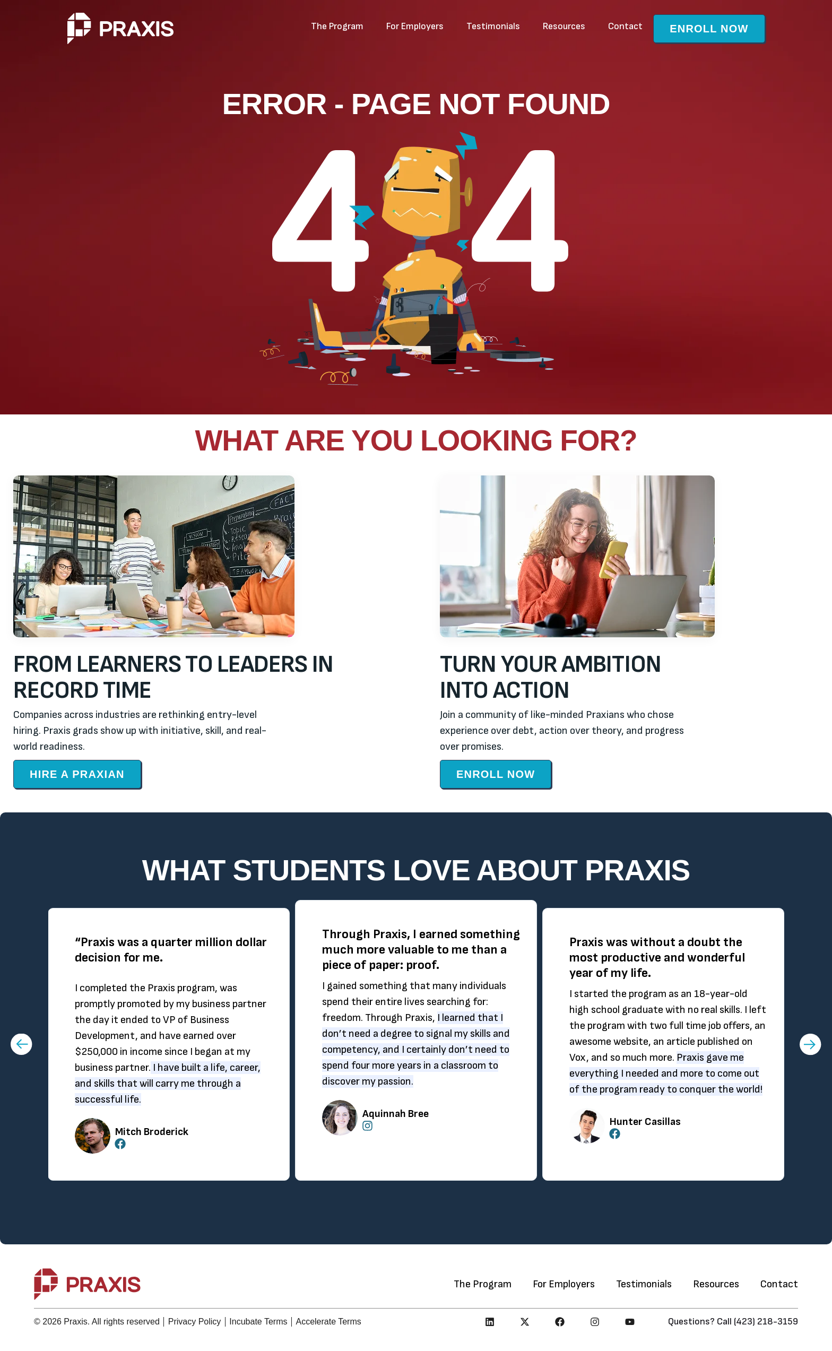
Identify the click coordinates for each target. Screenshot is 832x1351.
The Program (337, 26)
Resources (564, 26)
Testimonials (493, 26)
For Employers (415, 26)
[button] (21, 1044)
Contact (625, 26)
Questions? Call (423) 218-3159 (733, 1321)
